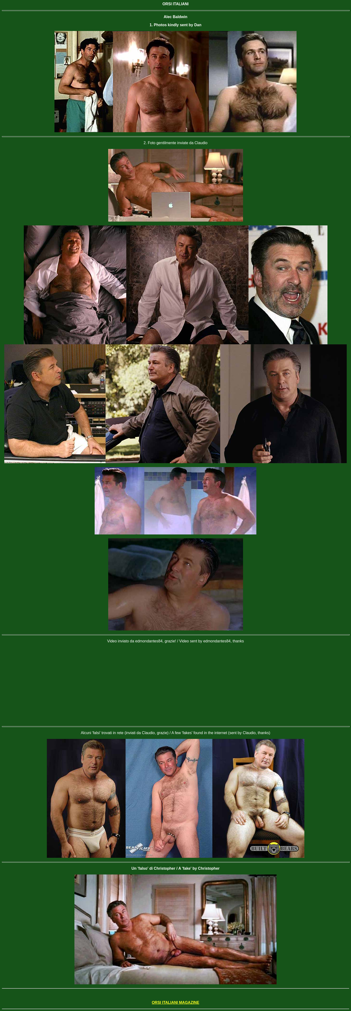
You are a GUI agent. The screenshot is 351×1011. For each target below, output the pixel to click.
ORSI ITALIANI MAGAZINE (175, 1003)
